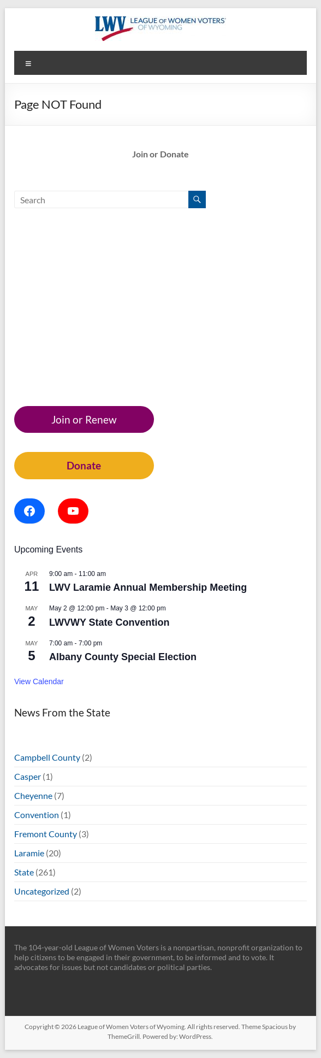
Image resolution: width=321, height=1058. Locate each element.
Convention (36, 814)
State (24, 872)
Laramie (29, 853)
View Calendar (39, 681)
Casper (27, 776)
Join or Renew (84, 419)
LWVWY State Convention (109, 622)
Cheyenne (33, 795)
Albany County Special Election (123, 656)
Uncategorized (41, 891)
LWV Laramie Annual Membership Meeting (148, 587)
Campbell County (47, 757)
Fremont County (45, 833)
